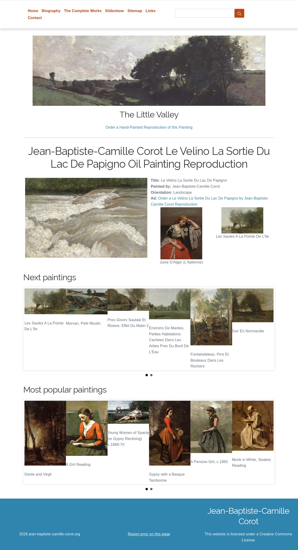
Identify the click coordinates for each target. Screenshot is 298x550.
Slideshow (114, 11)
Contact (35, 18)
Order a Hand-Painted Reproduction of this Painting (149, 127)
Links (151, 11)
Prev (30, 329)
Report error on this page (149, 534)
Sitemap (134, 11)
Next (267, 329)
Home (33, 11)
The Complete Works (83, 11)
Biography (51, 11)
